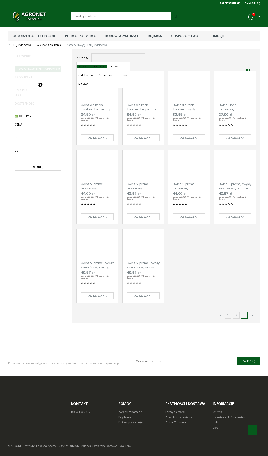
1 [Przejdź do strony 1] (228, 315)
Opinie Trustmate (176, 422)
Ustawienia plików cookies (229, 417)
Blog (215, 428)
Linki (215, 422)
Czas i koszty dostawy (178, 417)
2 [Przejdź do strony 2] (236, 315)
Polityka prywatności (130, 422)
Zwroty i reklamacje (130, 412)
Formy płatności (175, 412)
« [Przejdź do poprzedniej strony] (220, 315)
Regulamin (124, 417)
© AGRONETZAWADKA (22, 446)
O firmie (218, 412)
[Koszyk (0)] (253, 16)
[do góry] (252, 430)
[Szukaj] (121, 16)
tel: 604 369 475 (80, 412)
